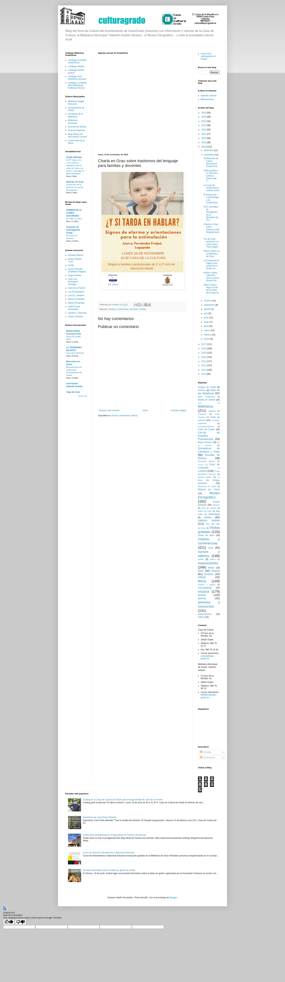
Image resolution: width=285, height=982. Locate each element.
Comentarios (207, 757)
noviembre (209, 154)
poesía (202, 598)
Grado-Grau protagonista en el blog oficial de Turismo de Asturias (114, 835)
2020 (204, 138)
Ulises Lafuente (75, 316)
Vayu (208, 524)
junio (206, 317)
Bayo (200, 403)
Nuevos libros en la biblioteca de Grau (211, 254)
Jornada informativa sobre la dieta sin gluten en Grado (109, 870)
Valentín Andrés (209, 520)
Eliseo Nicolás (205, 442)
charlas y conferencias (118, 309)
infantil (202, 577)
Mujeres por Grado (209, 489)
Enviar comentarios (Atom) (125, 415)
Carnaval (202, 414)
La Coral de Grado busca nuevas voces (211, 188)
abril (206, 326)
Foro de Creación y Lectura (209, 467)
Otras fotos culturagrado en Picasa (208, 56)
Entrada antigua (178, 410)
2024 (204, 121)
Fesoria (201, 465)
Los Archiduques (76, 292)
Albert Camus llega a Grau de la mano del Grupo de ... (211, 290)
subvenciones (204, 614)
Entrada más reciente (109, 410)
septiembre (209, 305)
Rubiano (216, 505)
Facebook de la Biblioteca (75, 115)
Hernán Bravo (204, 477)
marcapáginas (205, 587)
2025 (204, 117)
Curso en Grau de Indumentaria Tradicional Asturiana (109, 852)
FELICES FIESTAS (75, 353)
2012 (204, 365)
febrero (207, 334)
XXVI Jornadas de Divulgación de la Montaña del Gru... (210, 213)
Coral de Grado (206, 429)
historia (215, 570)
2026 (204, 112)
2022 (204, 129)
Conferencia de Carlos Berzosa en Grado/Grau (210, 162)
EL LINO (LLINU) (74, 219)
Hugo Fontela (74, 275)
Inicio (145, 410)
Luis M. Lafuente (76, 295)
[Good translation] (9, 922)
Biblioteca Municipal (72, 121)
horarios (209, 574)
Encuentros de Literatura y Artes (209, 450)
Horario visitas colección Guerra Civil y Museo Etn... (211, 276)
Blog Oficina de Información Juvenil (77, 135)
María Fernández (76, 299)
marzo (207, 330)
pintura (202, 595)
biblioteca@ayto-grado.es (209, 696)
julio (206, 313)
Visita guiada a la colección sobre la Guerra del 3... (210, 175)
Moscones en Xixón (207, 486)
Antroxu (201, 390)
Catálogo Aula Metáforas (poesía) (77, 77)
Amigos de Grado (207, 387)
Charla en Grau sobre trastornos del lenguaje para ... (211, 229)
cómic (201, 559)
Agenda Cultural (208, 95)
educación (133, 309)
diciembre (209, 150)
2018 (204, 146)
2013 (204, 361)
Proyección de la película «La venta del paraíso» (74, 187)
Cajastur (212, 411)
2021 (204, 134)
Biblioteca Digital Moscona (76, 102)
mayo (207, 322)
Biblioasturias (207, 99)
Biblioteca (205, 406)
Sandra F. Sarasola (77, 313)
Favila (71, 265)
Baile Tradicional (206, 397)
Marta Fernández (76, 303)
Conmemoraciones (206, 426)
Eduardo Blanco (75, 255)
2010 (204, 374)
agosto (207, 309)
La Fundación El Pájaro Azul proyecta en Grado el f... (211, 264)
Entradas (205, 752)
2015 (204, 352)
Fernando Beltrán (206, 461)
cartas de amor (206, 535)
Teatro (207, 517)
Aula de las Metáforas (209, 392)
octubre (208, 300)
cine (210, 547)
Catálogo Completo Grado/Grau (77, 61)
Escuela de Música (77, 126)
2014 (204, 357)
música (203, 591)
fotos (201, 570)
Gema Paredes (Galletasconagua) (77, 270)
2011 (204, 370)
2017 (204, 344)
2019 (204, 142)
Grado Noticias (74, 157)
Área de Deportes (76, 130)
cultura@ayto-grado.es (207, 657)
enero (207, 339)
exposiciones (208, 563)
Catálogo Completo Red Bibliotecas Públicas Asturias (77, 85)
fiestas (211, 567)
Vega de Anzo (73, 392)
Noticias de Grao (74, 182)
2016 (204, 348)
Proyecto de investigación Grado (73, 230)
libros (202, 581)
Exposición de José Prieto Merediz (99, 817)
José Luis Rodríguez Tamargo (73, 282)
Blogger (173, 897)
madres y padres (206, 585)
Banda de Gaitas (206, 399)
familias (142, 309)
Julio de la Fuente (76, 288)
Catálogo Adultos (76, 66)
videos (201, 617)
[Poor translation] (20, 922)
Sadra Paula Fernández (74, 307)
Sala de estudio (209, 508)
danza (212, 559)
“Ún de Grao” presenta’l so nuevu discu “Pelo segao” (210, 243)
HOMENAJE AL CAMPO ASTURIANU (74, 213)
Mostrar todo (82, 396)
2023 (204, 125)
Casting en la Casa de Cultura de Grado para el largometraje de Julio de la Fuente (122, 799)
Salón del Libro (205, 511)
